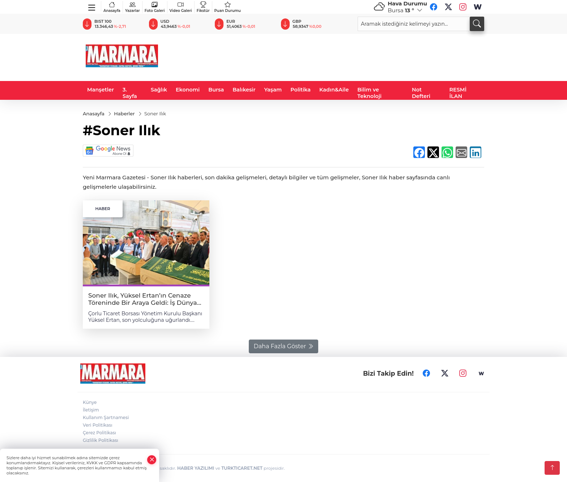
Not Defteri (421, 92)
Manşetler (100, 89)
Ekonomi (188, 89)
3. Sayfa (130, 92)
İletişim (91, 410)
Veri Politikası (97, 425)
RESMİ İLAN (458, 92)
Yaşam (273, 89)
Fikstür (203, 7)
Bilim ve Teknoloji (369, 92)
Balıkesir (244, 89)
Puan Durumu (227, 7)
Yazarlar (132, 7)
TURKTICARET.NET (242, 468)
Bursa (216, 89)
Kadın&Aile (334, 89)
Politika (300, 89)
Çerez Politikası (99, 432)
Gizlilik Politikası (100, 440)
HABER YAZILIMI (195, 468)
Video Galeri (181, 7)
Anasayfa (111, 7)
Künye (90, 402)
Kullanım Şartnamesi (106, 417)
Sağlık (159, 89)
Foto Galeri (155, 7)
